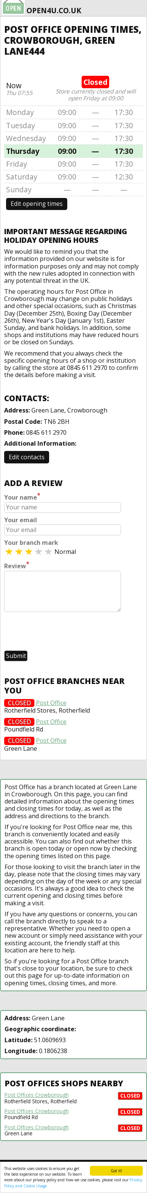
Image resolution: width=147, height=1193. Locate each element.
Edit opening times (37, 204)
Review (16, 565)
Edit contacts (27, 457)
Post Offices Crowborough (37, 1095)
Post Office (51, 703)
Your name (22, 496)
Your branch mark (31, 542)
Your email (20, 520)
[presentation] (61, 632)
